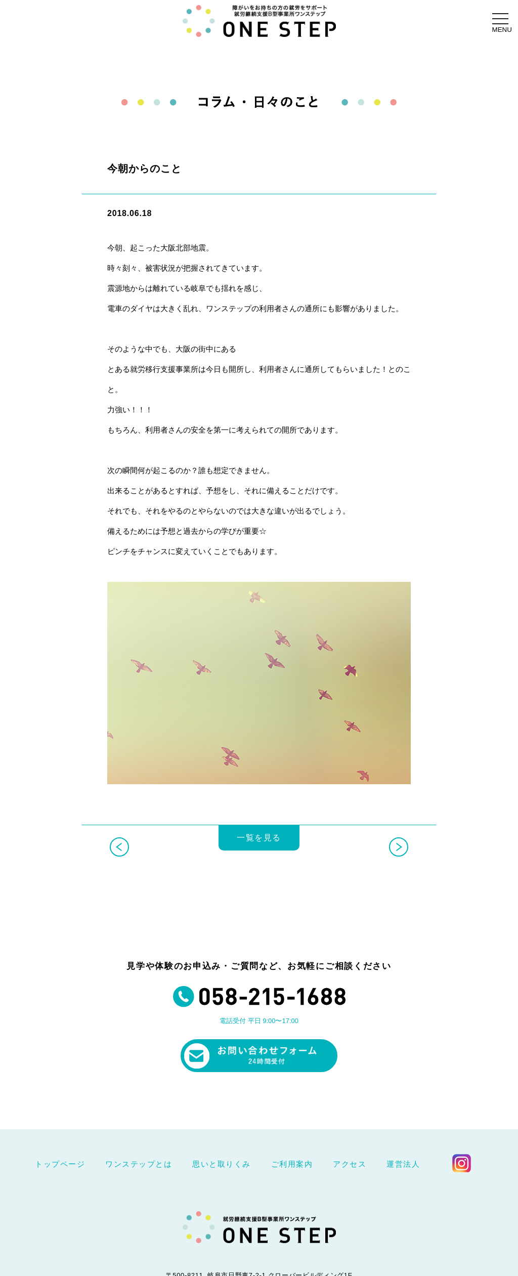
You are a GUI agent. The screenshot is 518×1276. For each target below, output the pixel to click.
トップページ (60, 1164)
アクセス (349, 1164)
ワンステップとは (138, 1164)
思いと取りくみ (221, 1164)
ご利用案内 (292, 1164)
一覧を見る (259, 844)
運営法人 (403, 1164)
